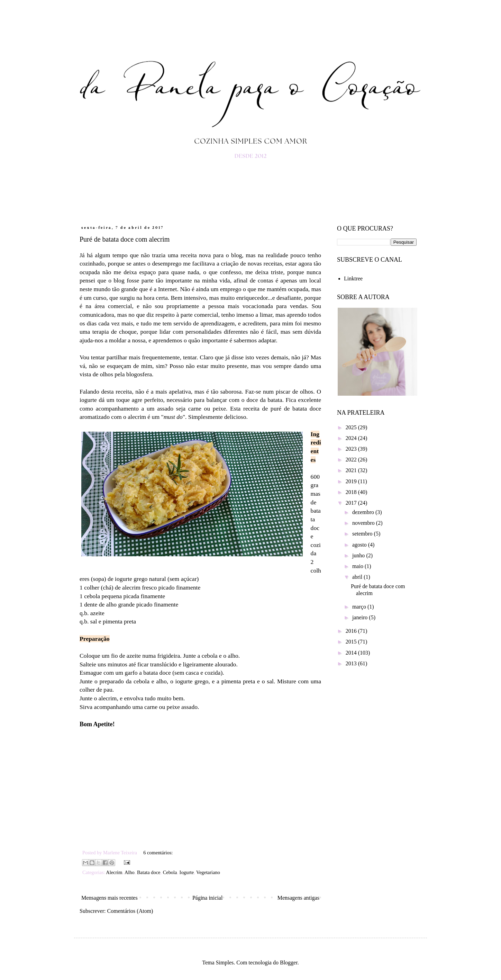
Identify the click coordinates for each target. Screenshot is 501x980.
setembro (363, 534)
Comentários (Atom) (130, 911)
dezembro (363, 512)
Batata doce (149, 872)
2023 (352, 449)
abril (358, 577)
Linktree (353, 278)
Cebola (170, 872)
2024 (352, 438)
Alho (130, 872)
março (359, 607)
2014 (352, 653)
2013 (352, 663)
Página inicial (207, 898)
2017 (352, 503)
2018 (352, 492)
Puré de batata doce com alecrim (125, 239)
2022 (352, 459)
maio (358, 566)
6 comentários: (158, 852)
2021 (352, 470)
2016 (352, 631)
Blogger (289, 962)
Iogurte (187, 872)
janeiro (360, 617)
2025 (352, 427)
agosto (360, 545)
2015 (352, 642)
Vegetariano (208, 872)
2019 (352, 481)
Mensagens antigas (298, 898)
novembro (364, 523)
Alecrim (114, 872)
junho (359, 555)
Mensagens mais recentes (109, 898)
